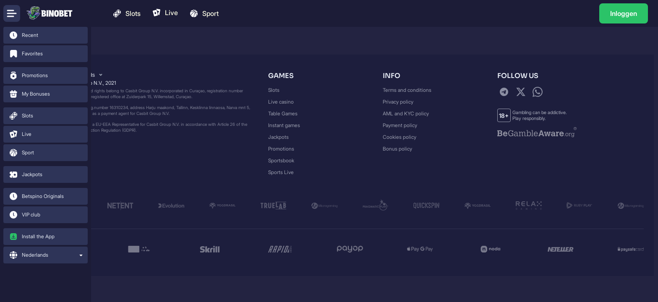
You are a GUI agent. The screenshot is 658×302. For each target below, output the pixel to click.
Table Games (283, 113)
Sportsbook (281, 160)
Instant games (284, 125)
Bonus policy (397, 149)
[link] (45, 35)
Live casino (281, 102)
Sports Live (281, 172)
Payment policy (400, 125)
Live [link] (164, 13)
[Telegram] (504, 92)
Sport (204, 13)
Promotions (281, 149)
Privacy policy (398, 102)
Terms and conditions (407, 90)
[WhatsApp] (537, 92)
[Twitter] (520, 92)
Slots (126, 13)
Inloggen (623, 13)
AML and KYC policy (406, 113)
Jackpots (278, 137)
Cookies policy (399, 137)
